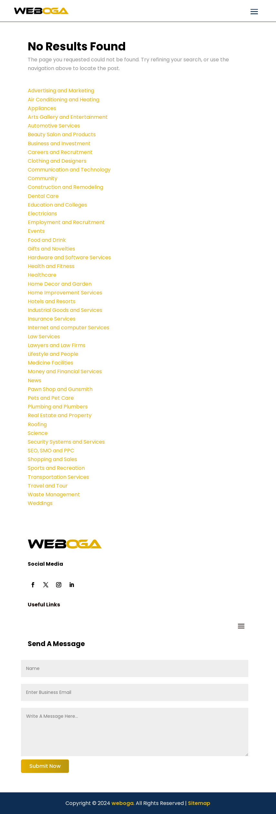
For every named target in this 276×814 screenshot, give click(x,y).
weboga (121, 803)
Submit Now (45, 766)
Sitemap (199, 803)
